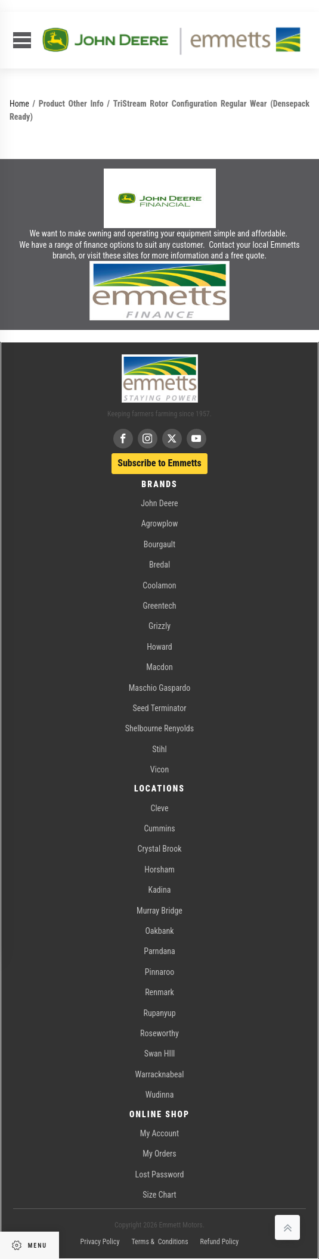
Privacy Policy (100, 1242)
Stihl (159, 749)
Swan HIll (159, 1053)
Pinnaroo (159, 972)
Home (19, 103)
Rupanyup (159, 1013)
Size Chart (159, 1194)
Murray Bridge (159, 910)
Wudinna (159, 1094)
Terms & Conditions (159, 1242)
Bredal (159, 564)
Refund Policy (219, 1242)
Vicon (159, 769)
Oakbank (159, 931)
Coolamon (159, 585)
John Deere (159, 503)
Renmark (159, 992)
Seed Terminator (159, 708)
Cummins (159, 828)
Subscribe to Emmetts (159, 463)
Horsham (159, 869)
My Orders (159, 1153)
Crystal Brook (160, 848)
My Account (159, 1133)
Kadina (159, 890)
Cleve (159, 808)
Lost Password (159, 1174)
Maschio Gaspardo (159, 688)
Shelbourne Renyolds (159, 728)
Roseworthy (159, 1033)
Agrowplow (159, 523)
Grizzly (159, 626)
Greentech (159, 605)
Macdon (159, 667)
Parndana (159, 951)
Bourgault (159, 544)
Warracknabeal (159, 1074)
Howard (159, 647)
